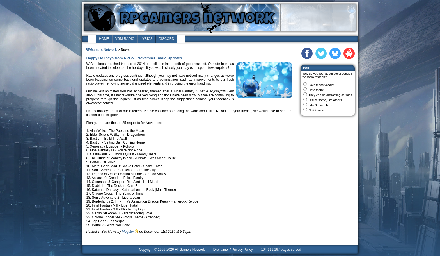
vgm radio (125, 39)
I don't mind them (320, 105)
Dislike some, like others (325, 100)
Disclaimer (221, 250)
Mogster (128, 232)
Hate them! (316, 90)
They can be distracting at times (330, 95)
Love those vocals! (321, 85)
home (104, 39)
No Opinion (316, 110)
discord (166, 39)
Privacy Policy (242, 250)
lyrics (146, 39)
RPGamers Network (101, 50)
